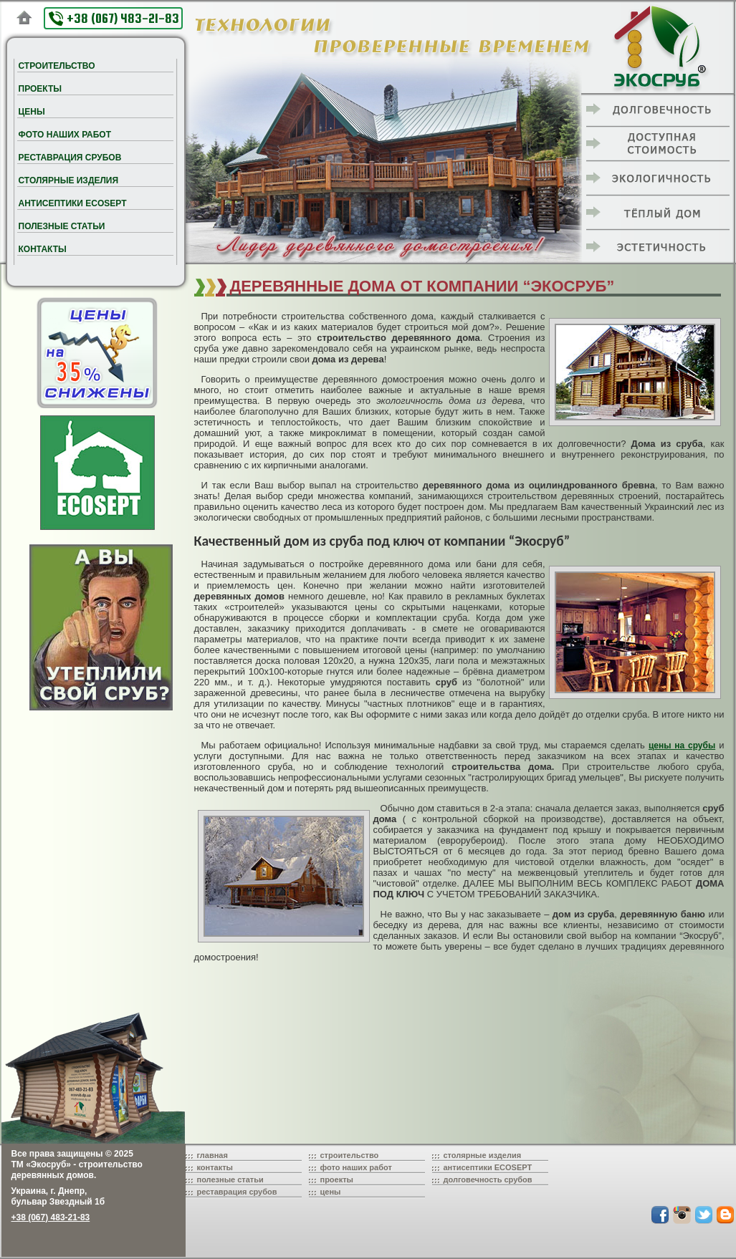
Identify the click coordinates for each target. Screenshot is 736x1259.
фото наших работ (356, 1167)
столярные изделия (483, 1155)
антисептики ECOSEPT (488, 1167)
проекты (337, 1179)
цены (330, 1191)
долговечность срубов (488, 1179)
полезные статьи (230, 1179)
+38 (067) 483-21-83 (114, 18)
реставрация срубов (237, 1191)
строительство (349, 1155)
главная (212, 1155)
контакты (215, 1167)
